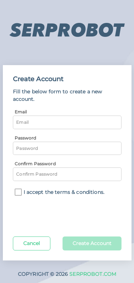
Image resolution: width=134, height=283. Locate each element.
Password (25, 138)
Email (21, 111)
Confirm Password (35, 163)
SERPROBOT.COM (92, 274)
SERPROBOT (67, 30)
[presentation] (67, 215)
